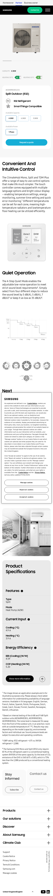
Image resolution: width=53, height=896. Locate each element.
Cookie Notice (9, 856)
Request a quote (26, 142)
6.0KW (23, 118)
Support (6, 852)
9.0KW (35, 118)
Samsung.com (9, 869)
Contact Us (35, 10)
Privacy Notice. (40, 473)
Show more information (19, 677)
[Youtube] (43, 892)
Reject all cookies (26, 490)
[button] (26, 810)
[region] (26, 448)
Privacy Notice (9, 860)
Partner (19, 3)
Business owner (31, 3)
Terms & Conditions (11, 864)
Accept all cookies (26, 497)
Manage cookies (10, 873)
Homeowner (8, 3)
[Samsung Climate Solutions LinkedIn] (48, 892)
